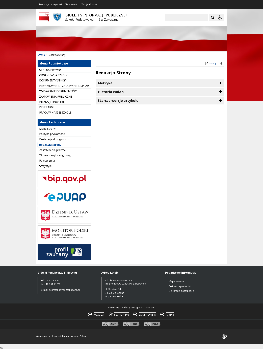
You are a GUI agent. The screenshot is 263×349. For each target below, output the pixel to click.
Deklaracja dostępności (50, 4)
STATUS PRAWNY (50, 70)
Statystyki (45, 166)
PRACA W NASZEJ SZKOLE (55, 112)
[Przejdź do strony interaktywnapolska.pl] (224, 336)
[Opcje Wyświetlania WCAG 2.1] (220, 17)
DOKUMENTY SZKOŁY (53, 80)
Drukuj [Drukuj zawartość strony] (210, 63)
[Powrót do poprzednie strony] (221, 64)
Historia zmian (111, 92)
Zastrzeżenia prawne (52, 150)
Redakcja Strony (50, 144)
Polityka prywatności (52, 134)
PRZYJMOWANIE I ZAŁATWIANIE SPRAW (64, 86)
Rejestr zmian (47, 160)
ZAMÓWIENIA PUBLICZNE (55, 96)
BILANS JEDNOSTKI (51, 102)
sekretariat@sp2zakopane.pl (64, 289)
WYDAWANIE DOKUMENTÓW (58, 91)
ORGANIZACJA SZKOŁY (53, 75)
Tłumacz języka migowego (55, 155)
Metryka (105, 83)
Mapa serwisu (71, 4)
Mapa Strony (47, 128)
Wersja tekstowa (89, 4)
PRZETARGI (46, 107)
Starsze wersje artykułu (118, 100)
